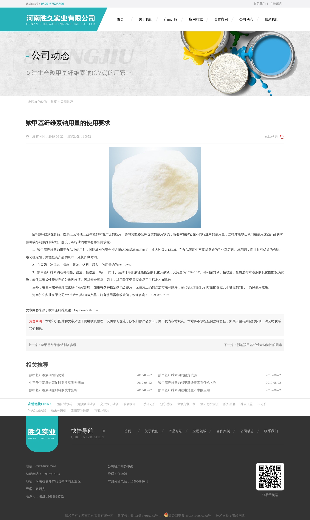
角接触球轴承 (86, 404)
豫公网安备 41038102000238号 (187, 515)
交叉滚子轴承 (109, 404)
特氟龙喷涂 (101, 410)
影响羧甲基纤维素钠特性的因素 (259, 345)
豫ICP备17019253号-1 (145, 515)
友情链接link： (40, 404)
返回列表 (271, 136)
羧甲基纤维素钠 (41, 234)
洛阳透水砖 (64, 404)
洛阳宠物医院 (80, 410)
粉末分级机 (58, 410)
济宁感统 (166, 404)
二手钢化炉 (147, 404)
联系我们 (260, 3)
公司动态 (66, 101)
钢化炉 (262, 404)
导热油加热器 (37, 410)
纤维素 (86, 295)
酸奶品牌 (229, 404)
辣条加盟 (246, 404)
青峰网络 (238, 515)
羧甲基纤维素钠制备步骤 (58, 345)
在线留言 (276, 3)
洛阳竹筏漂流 (209, 404)
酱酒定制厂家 (186, 404)
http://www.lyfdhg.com (86, 310)
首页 (54, 101)
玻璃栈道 (129, 404)
